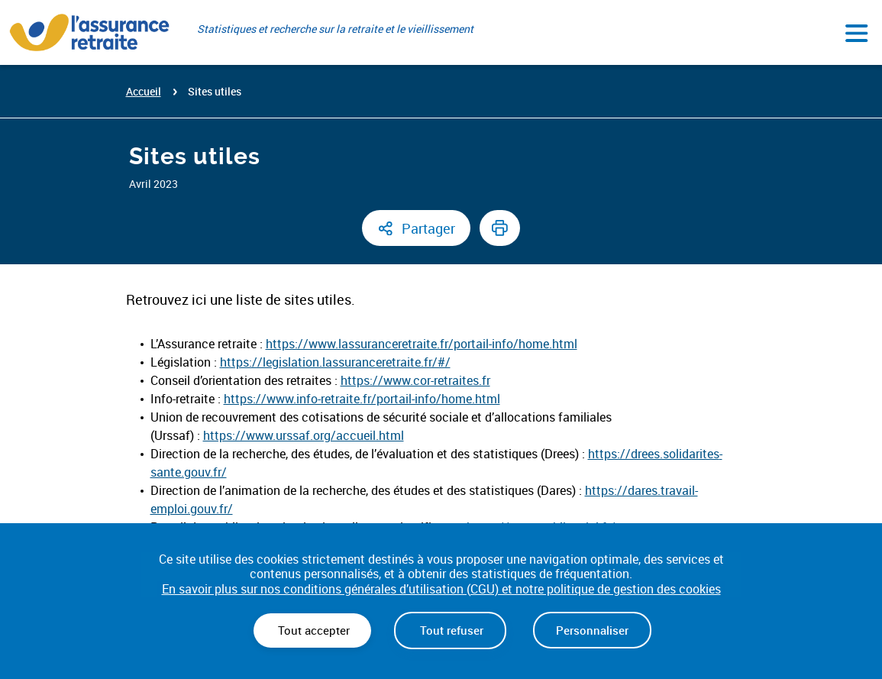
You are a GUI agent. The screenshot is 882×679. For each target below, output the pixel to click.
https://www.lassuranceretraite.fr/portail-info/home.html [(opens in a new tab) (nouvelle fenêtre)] (421, 343)
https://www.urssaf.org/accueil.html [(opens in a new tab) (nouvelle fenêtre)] (303, 435)
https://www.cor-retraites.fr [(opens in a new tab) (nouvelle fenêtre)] (415, 380)
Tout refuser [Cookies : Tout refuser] (450, 630)
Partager (428, 228)
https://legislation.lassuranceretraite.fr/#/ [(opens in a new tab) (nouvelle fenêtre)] (335, 362)
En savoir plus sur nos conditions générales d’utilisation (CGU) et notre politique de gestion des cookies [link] (441, 589)
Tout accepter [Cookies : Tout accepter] (312, 630)
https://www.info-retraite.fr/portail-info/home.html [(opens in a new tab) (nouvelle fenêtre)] (362, 398)
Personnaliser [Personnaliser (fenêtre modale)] (592, 630)
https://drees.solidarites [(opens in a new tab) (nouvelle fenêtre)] (653, 453)
